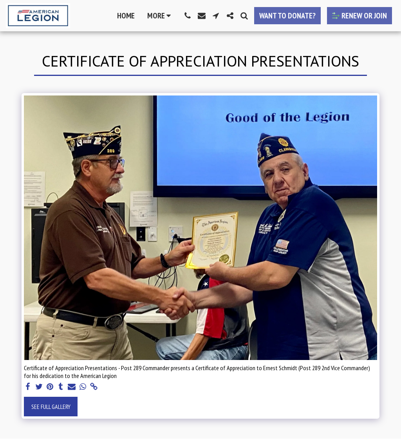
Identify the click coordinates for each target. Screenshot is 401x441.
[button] (187, 16)
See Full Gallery (50, 406)
